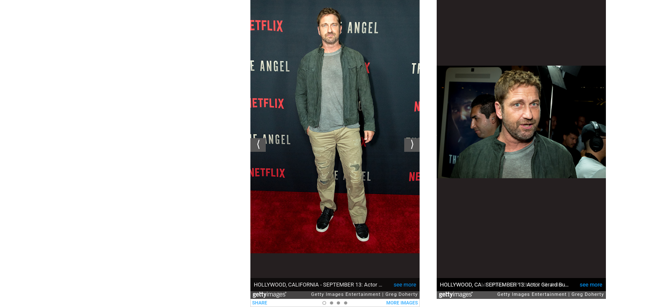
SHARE (259, 303)
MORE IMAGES (402, 303)
